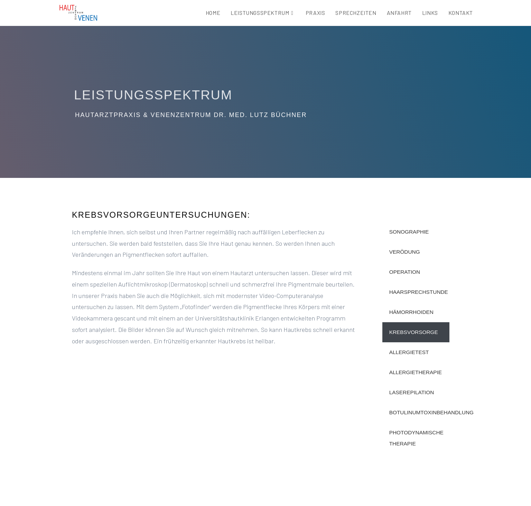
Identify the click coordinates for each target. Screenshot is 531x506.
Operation (404, 272)
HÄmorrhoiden (411, 312)
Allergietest (409, 352)
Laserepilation (411, 392)
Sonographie (409, 232)
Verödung (404, 252)
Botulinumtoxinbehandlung (419, 412)
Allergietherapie (415, 372)
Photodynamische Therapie (416, 438)
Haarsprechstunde (418, 292)
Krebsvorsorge (413, 332)
